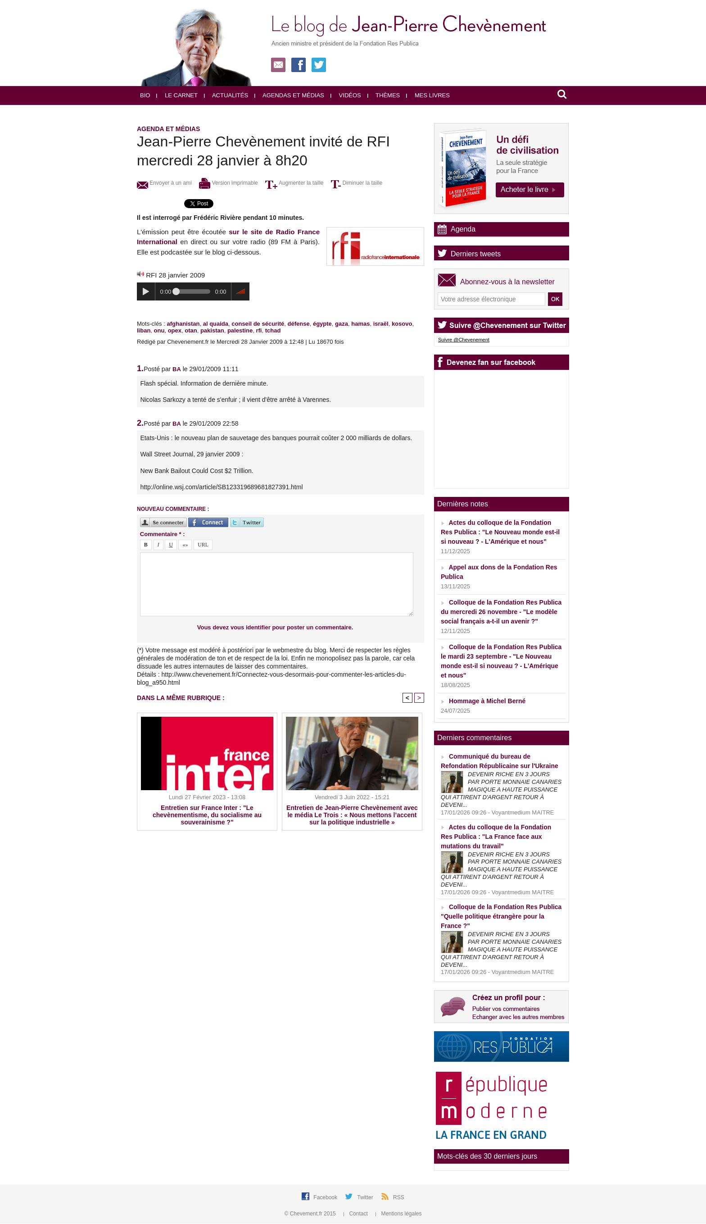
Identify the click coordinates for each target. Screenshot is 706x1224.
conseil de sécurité (257, 323)
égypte (322, 323)
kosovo (402, 323)
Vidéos (345, 95)
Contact (356, 1213)
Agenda (463, 229)
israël (381, 323)
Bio (145, 95)
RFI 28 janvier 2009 (175, 275)
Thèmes (383, 95)
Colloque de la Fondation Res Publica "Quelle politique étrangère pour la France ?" (501, 916)
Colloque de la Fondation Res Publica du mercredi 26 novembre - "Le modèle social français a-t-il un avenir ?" (501, 612)
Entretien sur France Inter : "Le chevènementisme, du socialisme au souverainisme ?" (207, 815)
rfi (259, 330)
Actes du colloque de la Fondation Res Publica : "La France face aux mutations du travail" (496, 837)
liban (143, 330)
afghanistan (183, 323)
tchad (273, 330)
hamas (360, 323)
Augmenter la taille (294, 183)
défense (299, 323)
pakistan (212, 330)
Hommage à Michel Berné (487, 701)
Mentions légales (398, 1213)
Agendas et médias (289, 95)
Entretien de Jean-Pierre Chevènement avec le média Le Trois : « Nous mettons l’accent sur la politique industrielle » (352, 815)
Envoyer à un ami (164, 183)
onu (159, 330)
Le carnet (177, 95)
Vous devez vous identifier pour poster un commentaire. (275, 627)
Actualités (226, 95)
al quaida (215, 323)
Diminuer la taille (356, 183)
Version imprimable (228, 183)
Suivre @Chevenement (463, 339)
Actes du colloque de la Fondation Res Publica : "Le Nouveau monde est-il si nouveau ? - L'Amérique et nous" (500, 532)
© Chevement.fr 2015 (311, 1213)
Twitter (366, 1197)
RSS (398, 1197)
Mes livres (428, 95)
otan (191, 330)
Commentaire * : (162, 534)
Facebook (326, 1197)
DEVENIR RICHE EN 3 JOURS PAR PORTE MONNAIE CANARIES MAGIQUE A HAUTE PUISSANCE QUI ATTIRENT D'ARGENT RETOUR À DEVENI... (501, 789)
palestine (240, 330)
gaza (341, 323)
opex (174, 330)
